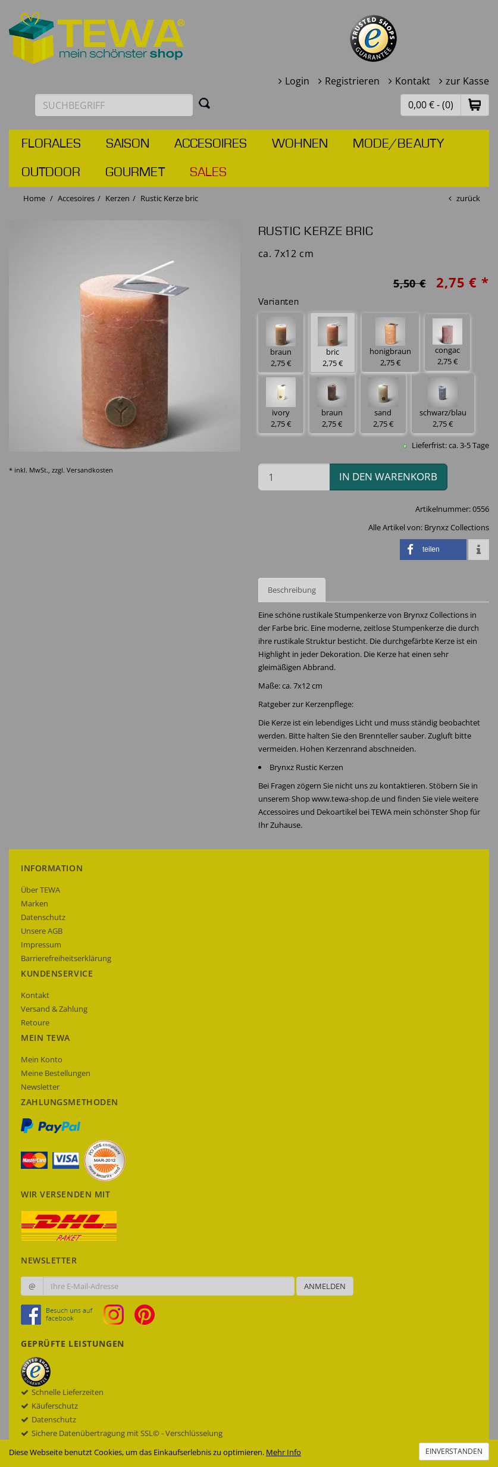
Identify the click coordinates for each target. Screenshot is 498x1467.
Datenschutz (43, 917)
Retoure (35, 1022)
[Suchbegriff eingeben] (114, 105)
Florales (51, 144)
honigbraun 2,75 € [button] (390, 342)
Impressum (41, 944)
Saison (127, 144)
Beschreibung (292, 589)
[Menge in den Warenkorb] (294, 477)
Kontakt (412, 80)
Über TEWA (40, 889)
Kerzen (117, 198)
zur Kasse (467, 80)
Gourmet (135, 172)
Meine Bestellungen (55, 1073)
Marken (34, 903)
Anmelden (325, 1286)
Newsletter (40, 1086)
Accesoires (210, 144)
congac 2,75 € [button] (447, 342)
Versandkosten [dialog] (90, 469)
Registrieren (352, 80)
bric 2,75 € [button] (332, 342)
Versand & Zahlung (54, 1008)
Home (34, 198)
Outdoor (50, 172)
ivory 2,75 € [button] (281, 403)
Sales (208, 172)
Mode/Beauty (398, 144)
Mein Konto (41, 1059)
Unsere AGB (41, 930)
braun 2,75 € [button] (281, 342)
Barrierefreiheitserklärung (66, 958)
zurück (468, 198)
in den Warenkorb (388, 476)
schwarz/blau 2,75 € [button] (442, 403)
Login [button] (297, 80)
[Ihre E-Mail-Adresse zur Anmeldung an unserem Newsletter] (169, 1286)
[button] (474, 104)
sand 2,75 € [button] (383, 403)
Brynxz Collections (456, 527)
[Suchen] (205, 103)
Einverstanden (454, 1451)
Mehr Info (283, 1452)
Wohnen (300, 144)
